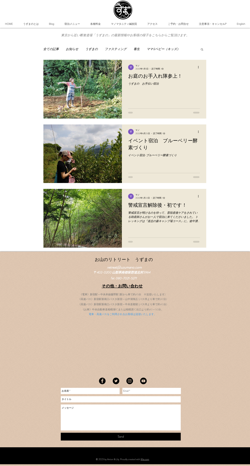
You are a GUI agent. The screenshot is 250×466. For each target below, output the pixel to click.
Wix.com (145, 459)
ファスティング (116, 49)
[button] (72, 24)
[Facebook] (102, 381)
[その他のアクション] (199, 67)
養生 (137, 49)
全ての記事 (51, 49)
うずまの (91, 49)
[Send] (121, 437)
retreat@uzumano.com (124, 267)
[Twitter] (116, 381)
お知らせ (72, 49)
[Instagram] (129, 381)
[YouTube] (143, 381)
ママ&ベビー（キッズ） (163, 49)
